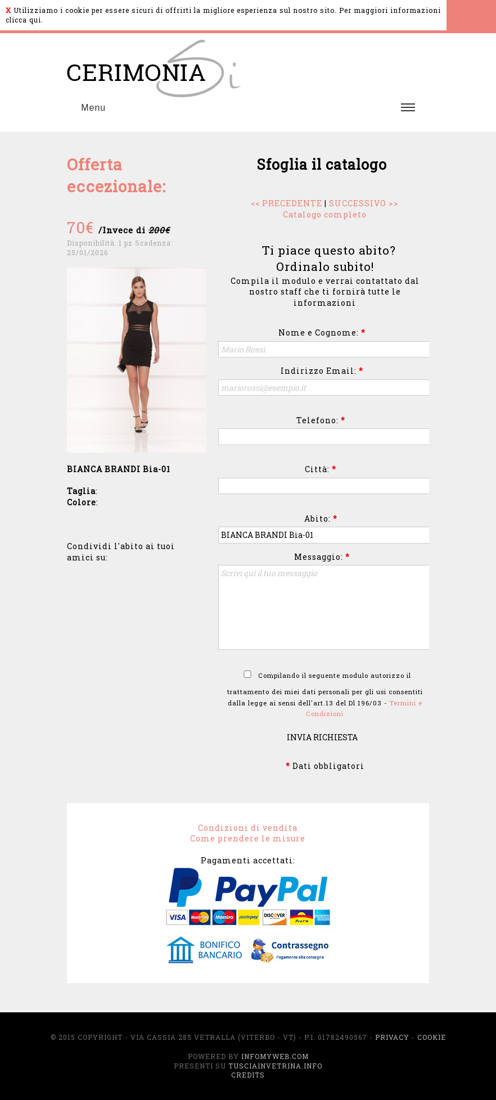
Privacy (392, 1037)
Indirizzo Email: (322, 370)
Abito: (320, 518)
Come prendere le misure (247, 838)
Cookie (431, 1037)
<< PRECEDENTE (286, 203)
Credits (248, 1074)
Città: (320, 469)
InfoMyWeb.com (275, 1056)
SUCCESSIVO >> (364, 203)
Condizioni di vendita (247, 827)
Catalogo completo (325, 214)
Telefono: (320, 420)
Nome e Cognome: (322, 332)
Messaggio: (322, 556)
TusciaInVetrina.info (275, 1065)
